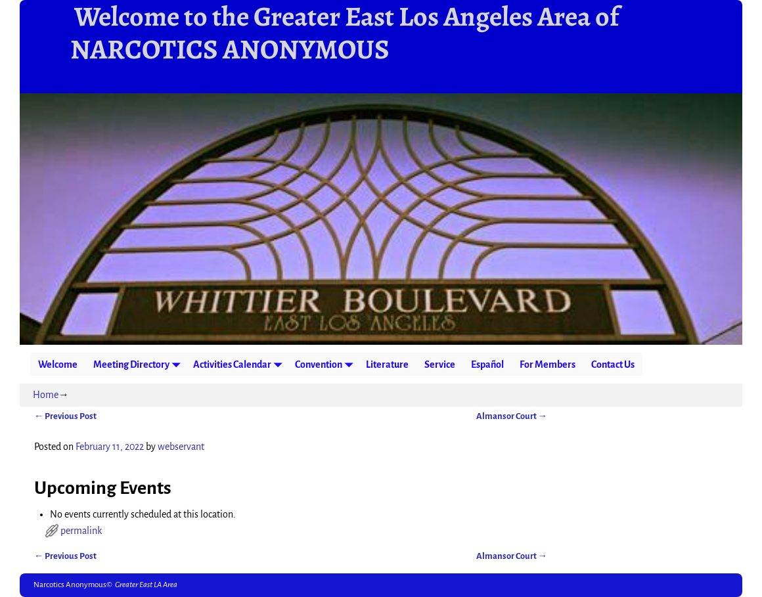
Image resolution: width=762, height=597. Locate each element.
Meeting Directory (139, 364)
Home (45, 394)
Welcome (58, 364)
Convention (326, 364)
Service (439, 364)
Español (487, 364)
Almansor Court (511, 416)
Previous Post (65, 416)
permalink (81, 530)
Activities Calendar (240, 364)
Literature (387, 364)
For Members (547, 364)
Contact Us (613, 364)
